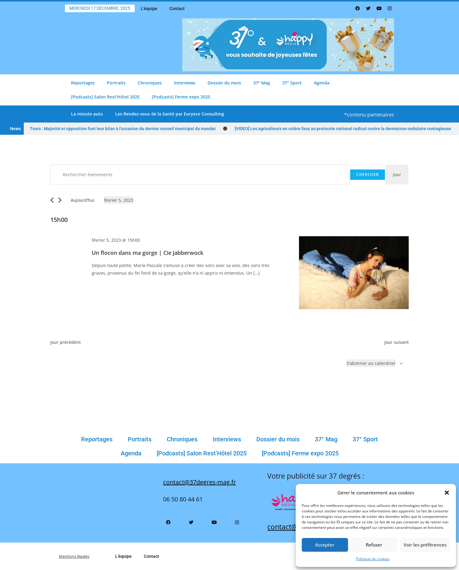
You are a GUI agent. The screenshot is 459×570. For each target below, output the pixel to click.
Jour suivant (396, 342)
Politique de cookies (373, 558)
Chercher (367, 174)
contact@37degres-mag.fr (199, 482)
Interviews (184, 83)
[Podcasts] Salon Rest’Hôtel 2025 (105, 97)
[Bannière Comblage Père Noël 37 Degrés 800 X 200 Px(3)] (288, 44)
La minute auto (87, 114)
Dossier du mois (224, 83)
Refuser (374, 545)
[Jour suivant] (60, 200)
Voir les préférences (425, 545)
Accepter (324, 545)
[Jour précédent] (52, 200)
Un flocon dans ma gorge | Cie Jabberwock (147, 252)
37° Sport (292, 83)
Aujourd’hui (82, 200)
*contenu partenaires (369, 114)
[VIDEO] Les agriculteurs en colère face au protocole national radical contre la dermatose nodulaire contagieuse (343, 128)
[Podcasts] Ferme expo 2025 (181, 97)
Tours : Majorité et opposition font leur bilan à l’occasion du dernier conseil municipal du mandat (123, 128)
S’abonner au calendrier (371, 363)
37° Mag (261, 83)
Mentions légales (76, 556)
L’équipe (149, 8)
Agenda (321, 83)
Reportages (83, 83)
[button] (447, 493)
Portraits (116, 83)
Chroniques (150, 83)
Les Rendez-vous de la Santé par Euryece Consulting (169, 114)
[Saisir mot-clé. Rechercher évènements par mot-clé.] (200, 174)
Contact (177, 8)
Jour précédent (65, 342)
